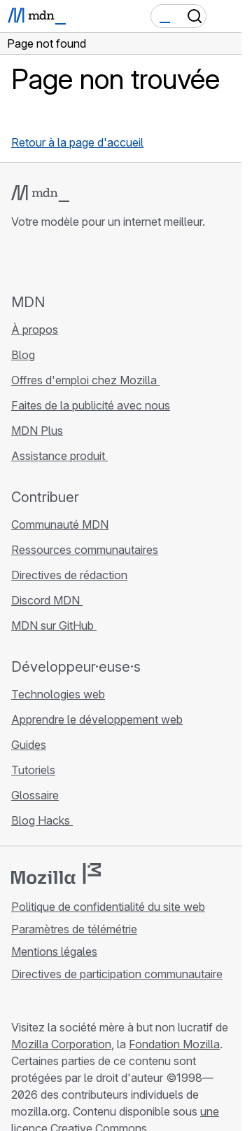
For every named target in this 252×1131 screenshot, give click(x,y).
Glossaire (35, 795)
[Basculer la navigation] (225, 16)
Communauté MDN (59, 524)
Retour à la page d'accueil (77, 142)
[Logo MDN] (40, 193)
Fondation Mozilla (174, 1044)
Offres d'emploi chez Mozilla (85, 380)
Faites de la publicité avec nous (90, 405)
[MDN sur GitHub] (19, 260)
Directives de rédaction (69, 575)
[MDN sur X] (70, 260)
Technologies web (58, 694)
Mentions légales (54, 951)
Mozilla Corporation (61, 1044)
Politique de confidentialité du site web (108, 907)
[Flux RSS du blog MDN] (120, 260)
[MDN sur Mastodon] (95, 260)
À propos (34, 330)
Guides (28, 745)
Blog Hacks (42, 820)
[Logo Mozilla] (56, 873)
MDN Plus (37, 431)
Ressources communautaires (84, 550)
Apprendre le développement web (97, 719)
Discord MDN (47, 600)
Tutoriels (33, 770)
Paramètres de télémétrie (74, 929)
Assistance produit (59, 456)
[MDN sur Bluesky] (44, 260)
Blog (23, 355)
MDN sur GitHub (54, 625)
